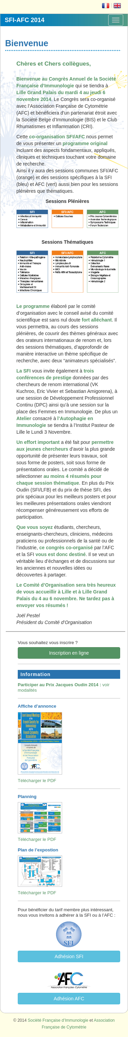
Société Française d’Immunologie (58, 1020)
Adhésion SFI (69, 956)
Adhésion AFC (69, 998)
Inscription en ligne (69, 653)
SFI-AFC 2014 (24, 20)
